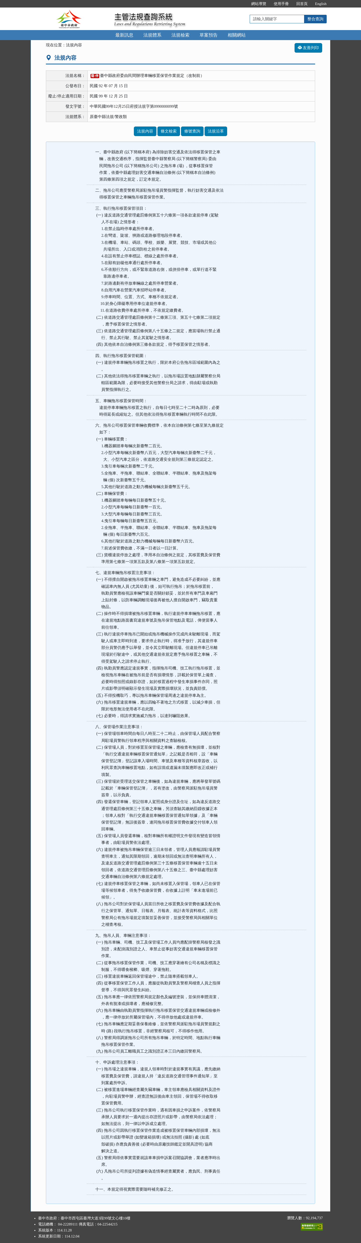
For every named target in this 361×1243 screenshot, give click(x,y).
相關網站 (237, 35)
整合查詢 (315, 19)
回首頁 (302, 4)
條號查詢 (192, 131)
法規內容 (145, 131)
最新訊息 (124, 35)
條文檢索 (169, 131)
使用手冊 (281, 4)
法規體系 (152, 35)
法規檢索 (180, 35)
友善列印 (308, 48)
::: (242, 4)
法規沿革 (216, 131)
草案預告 (209, 35)
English (321, 4)
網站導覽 (258, 4)
